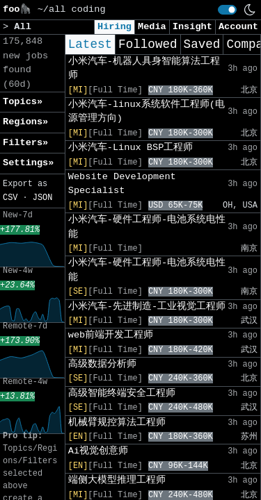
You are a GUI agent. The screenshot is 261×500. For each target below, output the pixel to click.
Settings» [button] (28, 163)
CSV (10, 198)
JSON (43, 198)
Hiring (114, 27)
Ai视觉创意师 (98, 451)
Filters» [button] (25, 143)
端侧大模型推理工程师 (117, 480)
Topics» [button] (22, 102)
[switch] (227, 10)
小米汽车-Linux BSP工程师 (130, 147)
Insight (192, 27)
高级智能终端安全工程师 (121, 393)
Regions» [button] (25, 122)
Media (152, 27)
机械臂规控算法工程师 (117, 422)
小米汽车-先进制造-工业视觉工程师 (147, 306)
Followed (147, 44)
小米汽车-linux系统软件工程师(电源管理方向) (146, 111)
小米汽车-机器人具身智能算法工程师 (144, 68)
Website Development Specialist (122, 184)
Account (238, 27)
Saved (202, 44)
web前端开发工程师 (110, 335)
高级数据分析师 (102, 364)
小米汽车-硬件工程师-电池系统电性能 (147, 227)
